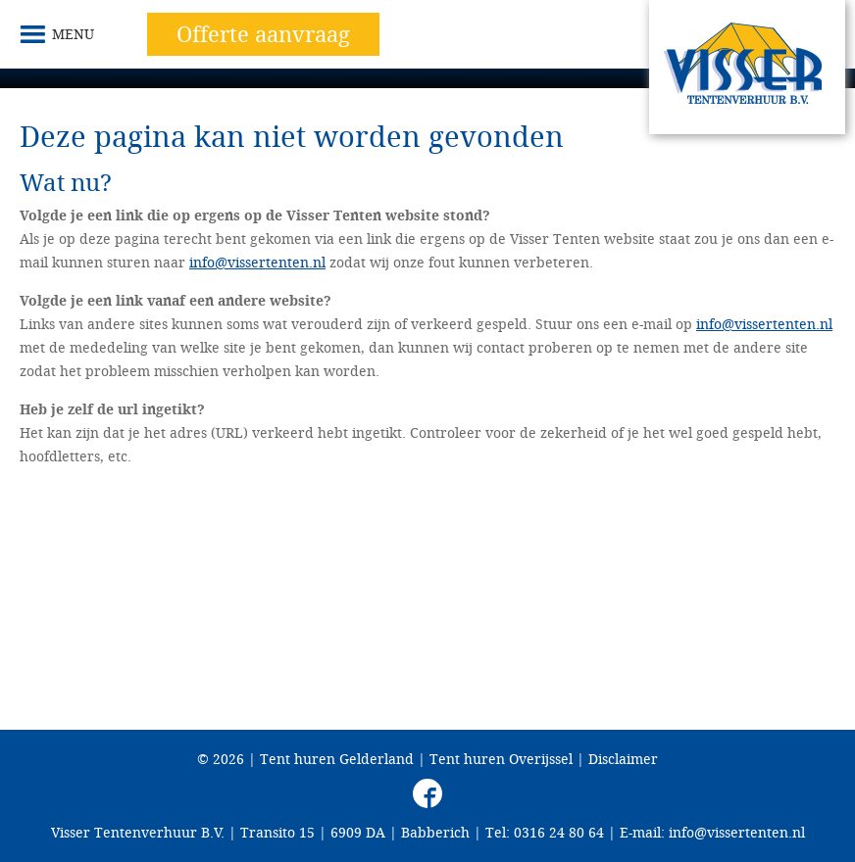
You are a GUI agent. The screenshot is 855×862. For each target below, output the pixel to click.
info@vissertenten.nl (257, 262)
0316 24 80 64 (559, 832)
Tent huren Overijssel (501, 758)
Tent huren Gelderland (337, 758)
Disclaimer (623, 758)
